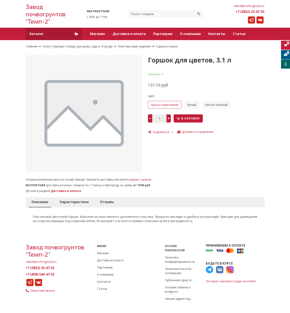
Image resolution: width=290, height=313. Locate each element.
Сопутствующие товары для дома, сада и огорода (77, 46)
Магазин (97, 34)
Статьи (239, 34)
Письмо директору (178, 299)
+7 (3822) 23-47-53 (250, 11)
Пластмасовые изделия (134, 46)
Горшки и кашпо (167, 46)
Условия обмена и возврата (177, 289)
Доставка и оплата (129, 34)
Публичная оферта (178, 280)
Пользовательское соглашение (178, 271)
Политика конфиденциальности (180, 259)
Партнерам (162, 34)
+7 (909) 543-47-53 (40, 274)
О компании (190, 34)
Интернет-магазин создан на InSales (231, 281)
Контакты (216, 34)
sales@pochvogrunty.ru (249, 6)
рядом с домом (140, 179)
